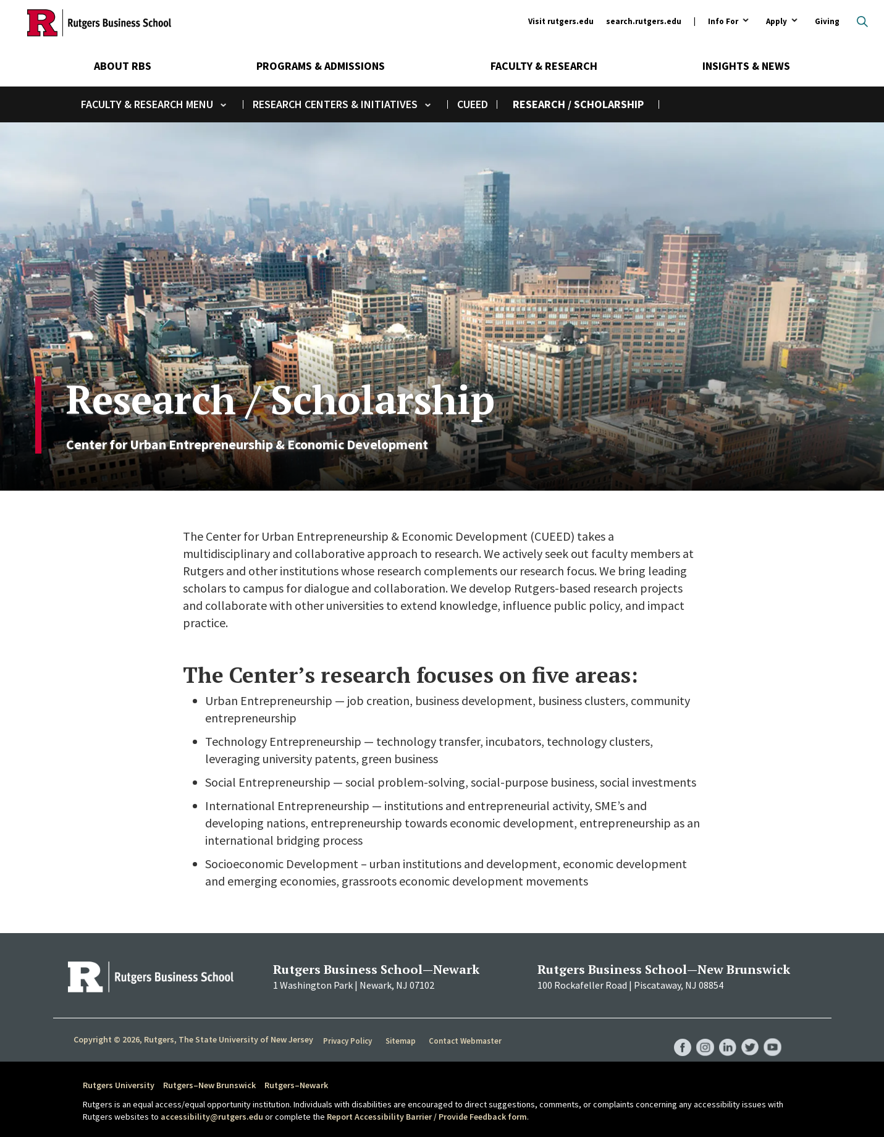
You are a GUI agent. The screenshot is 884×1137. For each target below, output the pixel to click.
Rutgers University (118, 1085)
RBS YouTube (772, 1034)
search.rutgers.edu (643, 21)
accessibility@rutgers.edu (212, 1116)
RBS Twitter (748, 1034)
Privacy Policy (349, 1040)
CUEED (472, 104)
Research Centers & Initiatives (335, 104)
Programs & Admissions (320, 66)
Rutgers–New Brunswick (209, 1085)
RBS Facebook (678, 1034)
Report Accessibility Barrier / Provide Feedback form (427, 1116)
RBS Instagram (701, 1034)
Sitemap (401, 1040)
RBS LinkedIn (725, 1034)
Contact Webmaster (466, 1040)
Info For (723, 22)
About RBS (122, 66)
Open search (862, 21)
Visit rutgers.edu (561, 21)
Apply (776, 22)
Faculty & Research (543, 66)
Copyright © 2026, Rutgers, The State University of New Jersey (193, 1039)
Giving (827, 21)
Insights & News (746, 66)
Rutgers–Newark (296, 1085)
